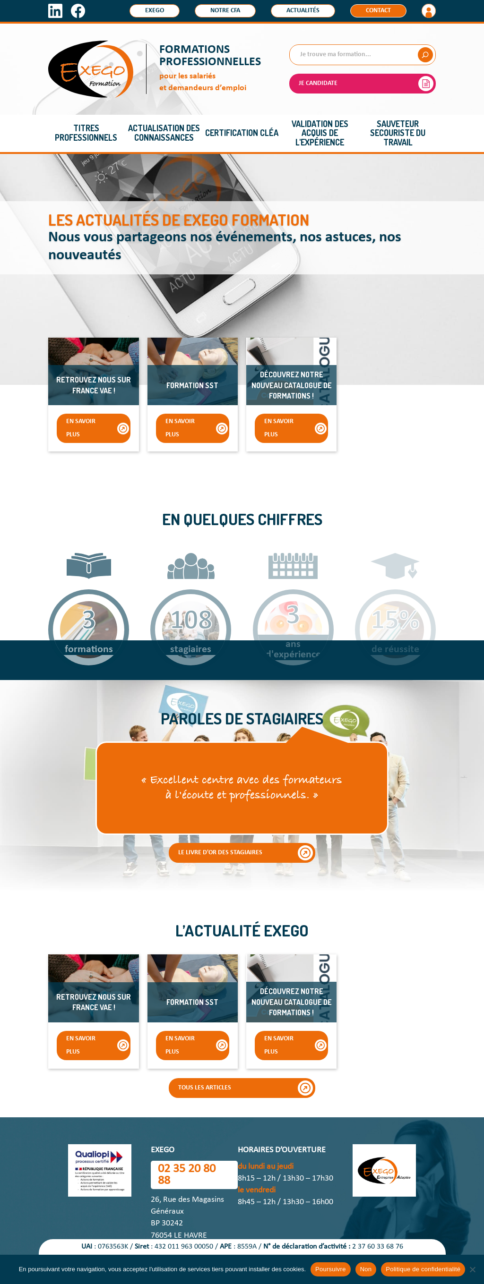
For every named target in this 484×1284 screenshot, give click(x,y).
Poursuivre (330, 1269)
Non (366, 1269)
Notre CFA (225, 10)
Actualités (303, 10)
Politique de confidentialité (423, 1269)
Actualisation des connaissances (164, 133)
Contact (378, 10)
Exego (154, 10)
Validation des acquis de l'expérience (320, 133)
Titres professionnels (86, 133)
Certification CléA (241, 133)
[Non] (472, 1269)
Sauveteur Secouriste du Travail (397, 133)
